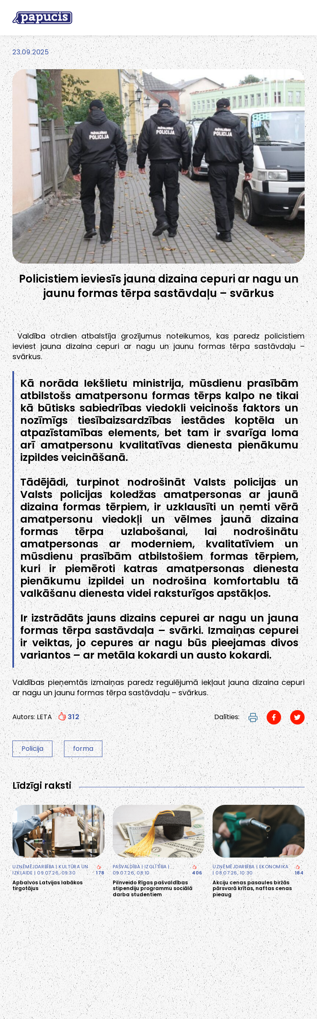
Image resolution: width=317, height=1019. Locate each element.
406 (197, 870)
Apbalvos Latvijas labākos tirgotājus (47, 886)
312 (68, 717)
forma (83, 748)
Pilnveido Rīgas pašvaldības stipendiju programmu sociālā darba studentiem (152, 888)
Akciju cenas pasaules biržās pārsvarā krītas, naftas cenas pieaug (252, 888)
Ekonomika (274, 866)
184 (299, 870)
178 (100, 870)
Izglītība (155, 866)
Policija (32, 748)
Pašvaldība (126, 866)
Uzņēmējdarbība (33, 866)
